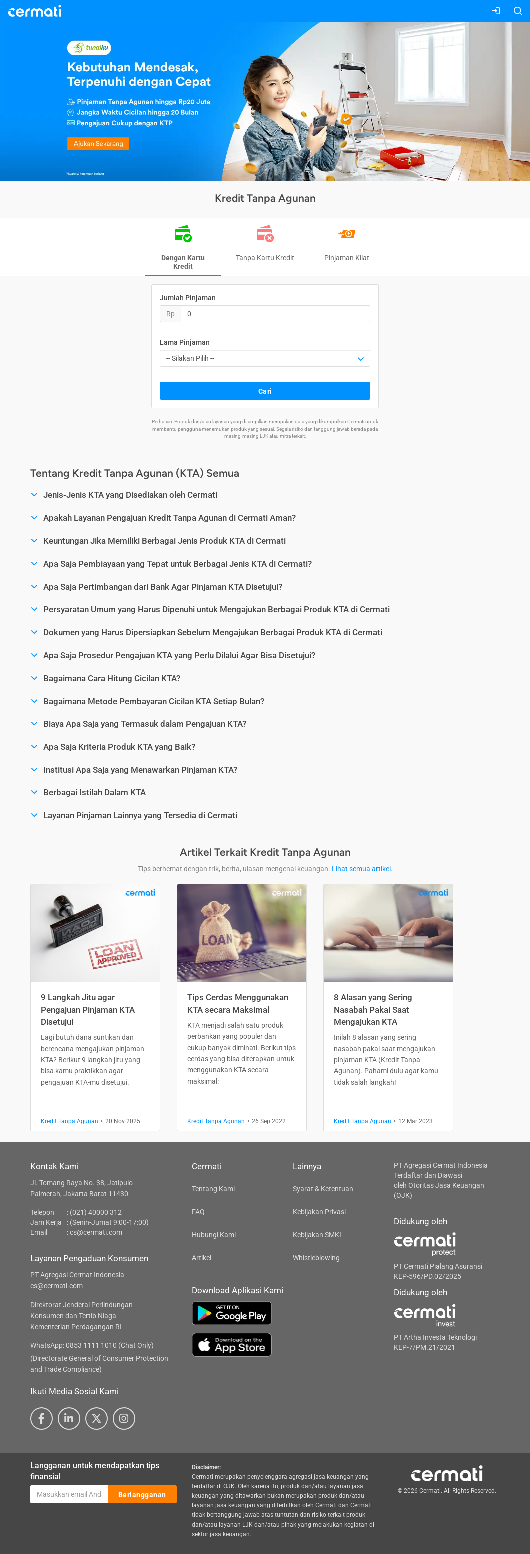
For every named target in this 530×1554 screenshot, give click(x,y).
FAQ (198, 1212)
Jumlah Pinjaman (188, 298)
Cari (265, 391)
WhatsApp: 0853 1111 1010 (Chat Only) (92, 1345)
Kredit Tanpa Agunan (69, 1121)
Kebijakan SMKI (317, 1235)
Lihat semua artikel (361, 869)
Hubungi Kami (214, 1235)
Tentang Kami (213, 1189)
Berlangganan (142, 1495)
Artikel (201, 1258)
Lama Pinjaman (185, 342)
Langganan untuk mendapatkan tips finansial (94, 1471)
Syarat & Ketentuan (323, 1189)
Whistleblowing (316, 1258)
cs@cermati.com (96, 1232)
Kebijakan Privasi (319, 1212)
